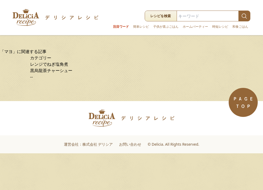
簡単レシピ (141, 27)
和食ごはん (240, 27)
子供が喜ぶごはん (166, 27)
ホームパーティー (195, 27)
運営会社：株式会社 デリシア (88, 144)
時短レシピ (220, 27)
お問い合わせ (130, 144)
